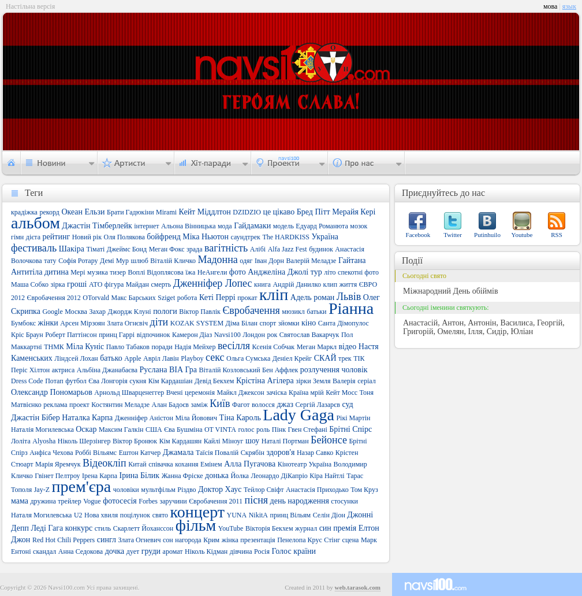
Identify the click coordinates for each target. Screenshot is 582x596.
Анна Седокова (80, 551)
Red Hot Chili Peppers (63, 540)
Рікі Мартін (353, 418)
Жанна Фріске (182, 476)
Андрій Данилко (297, 284)
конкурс (78, 528)
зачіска (276, 392)
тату (50, 261)
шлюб (139, 261)
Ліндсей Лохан (76, 358)
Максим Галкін (121, 429)
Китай (137, 464)
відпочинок (153, 335)
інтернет (146, 226)
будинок (321, 249)
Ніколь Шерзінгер (84, 441)
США (154, 429)
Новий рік (87, 237)
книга (262, 284)
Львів (349, 296)
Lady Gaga (298, 415)
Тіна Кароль (240, 417)
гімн (17, 237)
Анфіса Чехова (51, 453)
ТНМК (54, 347)
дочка (115, 551)
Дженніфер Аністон (144, 418)
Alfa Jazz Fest (287, 249)
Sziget (166, 298)
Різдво (186, 490)
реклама (55, 405)
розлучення (319, 369)
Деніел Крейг (292, 358)
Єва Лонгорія (108, 381)
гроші (77, 284)
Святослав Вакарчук (309, 335)
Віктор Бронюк (135, 441)
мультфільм (158, 490)
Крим (211, 540)
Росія (262, 551)
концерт (197, 512)
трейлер (69, 501)
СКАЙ (325, 358)
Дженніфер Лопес (212, 283)
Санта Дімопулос (343, 323)
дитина (56, 272)
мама (19, 501)
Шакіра (71, 249)
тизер (118, 272)
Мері (77, 272)
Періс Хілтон (30, 370)
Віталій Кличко (173, 261)
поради (161, 347)
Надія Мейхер (194, 347)
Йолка (239, 476)
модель (283, 226)
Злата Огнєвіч (127, 323)
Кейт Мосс (341, 392)
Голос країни (293, 551)
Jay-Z (42, 490)
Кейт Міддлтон (205, 212)
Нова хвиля (101, 515)
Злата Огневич (139, 540)
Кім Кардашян (180, 441)
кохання (186, 464)
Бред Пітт (313, 212)
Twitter (452, 234)
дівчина (241, 551)
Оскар (86, 429)
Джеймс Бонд (127, 249)
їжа (190, 272)
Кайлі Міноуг (224, 441)
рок (272, 335)
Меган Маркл (317, 347)
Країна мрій (306, 392)
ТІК (358, 358)
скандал (44, 551)
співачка (160, 464)
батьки (316, 312)
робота (187, 298)
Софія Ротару (78, 261)
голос (246, 429)
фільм (196, 525)
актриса (63, 370)
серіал (366, 381)
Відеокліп (104, 463)
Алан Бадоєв (170, 405)
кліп (273, 294)
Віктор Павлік (200, 312)
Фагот (241, 405)
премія (344, 528)
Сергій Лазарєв (317, 405)
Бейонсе (329, 440)
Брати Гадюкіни (130, 212)
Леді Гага (47, 528)
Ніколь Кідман (206, 551)
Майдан (137, 284)
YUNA (237, 515)
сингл (106, 539)
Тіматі (95, 249)
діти (159, 322)
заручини (172, 501)
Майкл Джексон (240, 392)
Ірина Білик (140, 475)
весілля (234, 345)
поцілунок (135, 515)
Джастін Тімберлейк (97, 225)
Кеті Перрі (217, 297)
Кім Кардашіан (170, 381)
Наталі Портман (285, 441)
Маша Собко (29, 284)
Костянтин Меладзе (120, 405)
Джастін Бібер (35, 417)
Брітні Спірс (350, 429)
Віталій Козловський (229, 370)
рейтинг (56, 236)
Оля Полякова (124, 237)
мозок (358, 226)
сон (168, 540)
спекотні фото (358, 272)
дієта (33, 237)
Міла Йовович (196, 418)
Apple (132, 358)
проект (79, 405)
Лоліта (21, 441)
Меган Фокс (167, 249)
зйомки (289, 323)
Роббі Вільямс (96, 453)
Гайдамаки (252, 225)
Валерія (344, 381)
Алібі (258, 249)
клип (330, 284)
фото (237, 272)
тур (316, 272)
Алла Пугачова (249, 464)
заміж (199, 405)
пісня (256, 500)
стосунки (344, 501)
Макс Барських (133, 298)
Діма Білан (242, 323)
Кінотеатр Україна (304, 464)
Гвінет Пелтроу (57, 476)
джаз (285, 404)
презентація (257, 540)
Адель (301, 297)
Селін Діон (329, 515)
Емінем (211, 464)
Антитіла (26, 272)
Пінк (279, 429)
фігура (114, 284)
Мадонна (217, 259)
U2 (78, 515)
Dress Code (27, 381)
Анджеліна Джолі (278, 272)
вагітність (226, 248)
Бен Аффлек (280, 370)
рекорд (49, 212)
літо (329, 272)
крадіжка (24, 212)
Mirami (166, 212)
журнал (306, 528)
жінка (230, 540)
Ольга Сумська (248, 358)
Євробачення (250, 310)
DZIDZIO (247, 212)
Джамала (178, 452)
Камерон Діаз (192, 335)
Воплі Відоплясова (156, 272)
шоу (252, 440)
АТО (95, 284)
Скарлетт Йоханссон (143, 528)
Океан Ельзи (83, 212)
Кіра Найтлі (326, 476)
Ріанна (351, 308)
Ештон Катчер (140, 453)
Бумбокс (23, 323)
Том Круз (364, 490)
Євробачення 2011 (215, 501)
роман (324, 297)
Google (52, 312)
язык (569, 6)
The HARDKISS (285, 237)
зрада (194, 249)
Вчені (174, 392)
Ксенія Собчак (273, 347)
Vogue (91, 501)
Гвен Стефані (307, 429)
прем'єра (81, 486)
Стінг (332, 540)
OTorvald (96, 298)
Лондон (253, 335)
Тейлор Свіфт (264, 490)
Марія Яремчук (58, 464)
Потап (54, 381)
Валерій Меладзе (311, 261)
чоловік (355, 369)
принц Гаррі (117, 335)
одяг (246, 261)
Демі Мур (114, 261)
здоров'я (280, 452)
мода (225, 226)
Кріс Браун (27, 335)
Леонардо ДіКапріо (279, 476)
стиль (103, 528)
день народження (299, 501)
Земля (321, 381)
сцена (350, 540)
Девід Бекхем (214, 381)
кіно (308, 323)
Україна (325, 236)
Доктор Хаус (219, 489)
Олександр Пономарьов (51, 392)
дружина (42, 501)
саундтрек (245, 237)
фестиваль (34, 248)
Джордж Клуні (129, 312)
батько (111, 358)
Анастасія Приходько (317, 490)
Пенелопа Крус (299, 540)
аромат (173, 551)
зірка (57, 284)
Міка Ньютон (205, 236)
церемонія (200, 392)
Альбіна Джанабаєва (107, 370)
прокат (247, 298)
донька (217, 475)
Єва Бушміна (183, 429)
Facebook (418, 234)
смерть (161, 284)
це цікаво (278, 212)
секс (215, 357)
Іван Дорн (269, 261)
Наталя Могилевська (41, 515)
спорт (267, 323)
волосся (263, 405)
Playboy (192, 358)
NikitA (258, 515)
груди (151, 551)
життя (348, 284)
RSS (556, 234)
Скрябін (252, 453)
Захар (97, 312)
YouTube (231, 528)
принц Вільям (290, 515)
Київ (220, 403)
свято (160, 515)
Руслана (153, 369)
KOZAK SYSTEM (196, 323)
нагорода (188, 540)
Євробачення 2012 (54, 298)
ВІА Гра (183, 369)
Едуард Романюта (322, 226)
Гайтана (352, 260)
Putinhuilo (487, 234)
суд (347, 404)
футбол (76, 381)
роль (263, 429)
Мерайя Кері (353, 212)
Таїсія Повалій (217, 453)
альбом (35, 223)
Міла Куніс (85, 346)
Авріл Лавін (161, 358)
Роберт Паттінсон (70, 335)
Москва (76, 312)
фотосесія (120, 501)
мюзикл (293, 312)
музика (97, 272)
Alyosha (43, 441)
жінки (48, 323)
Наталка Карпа (87, 417)
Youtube (522, 234)
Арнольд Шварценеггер (129, 392)
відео (347, 346)
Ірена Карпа (99, 476)
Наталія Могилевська (42, 429)
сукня (137, 381)
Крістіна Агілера (265, 380)
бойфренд (164, 236)
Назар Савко (315, 453)
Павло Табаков (128, 347)
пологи (165, 311)
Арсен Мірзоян (82, 323)
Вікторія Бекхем (269, 528)
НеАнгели (212, 272)
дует (133, 551)
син (325, 528)
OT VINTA (220, 429)
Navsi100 (227, 335)
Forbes (148, 501)
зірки (303, 381)
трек (345, 358)
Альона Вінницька (188, 226)
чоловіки (126, 490)
